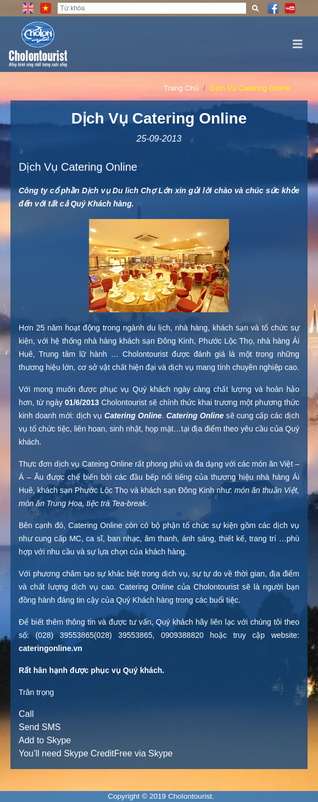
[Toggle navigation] (298, 44)
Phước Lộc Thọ (225, 340)
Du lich (125, 190)
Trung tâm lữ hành (73, 354)
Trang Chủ (181, 88)
